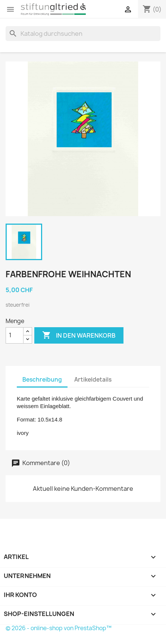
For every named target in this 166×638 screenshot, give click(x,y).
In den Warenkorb (79, 335)
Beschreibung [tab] (42, 379)
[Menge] (15, 335)
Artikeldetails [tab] (93, 379)
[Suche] (83, 33)
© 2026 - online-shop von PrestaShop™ (59, 628)
